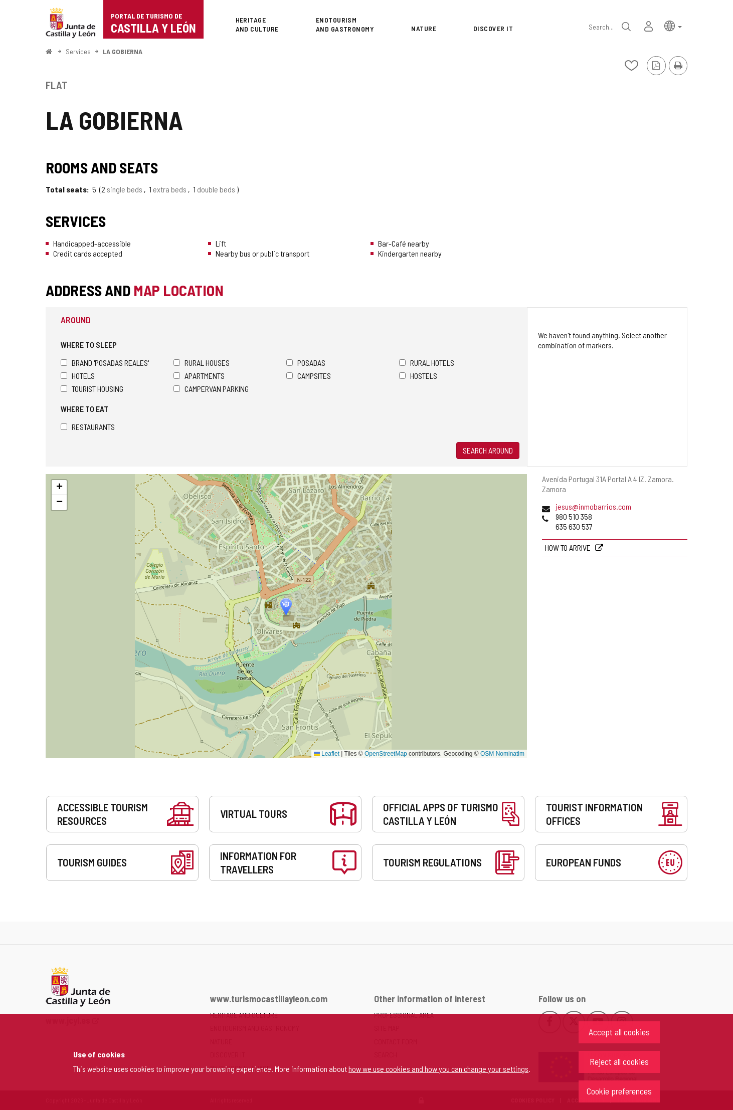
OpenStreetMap (385, 753)
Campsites (308, 375)
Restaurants (88, 426)
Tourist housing (92, 388)
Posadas (305, 362)
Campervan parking (211, 388)
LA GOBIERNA (122, 51)
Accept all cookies (619, 1031)
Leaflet (326, 753)
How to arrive (568, 547)
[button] (673, 25)
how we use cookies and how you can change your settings (438, 1068)
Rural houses (201, 362)
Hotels (78, 375)
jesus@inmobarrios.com (593, 506)
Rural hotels (426, 362)
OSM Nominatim (502, 753)
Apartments (199, 375)
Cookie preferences (619, 1090)
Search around (488, 450)
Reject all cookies (619, 1061)
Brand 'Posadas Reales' (105, 362)
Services (78, 51)
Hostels (418, 375)
